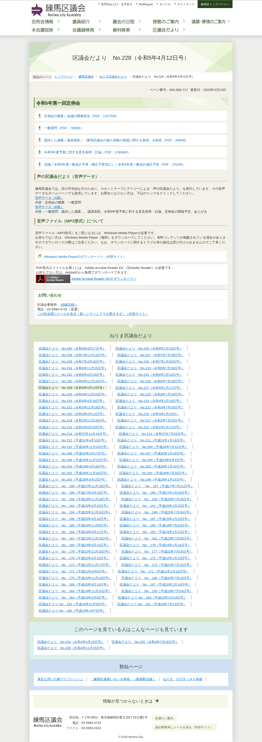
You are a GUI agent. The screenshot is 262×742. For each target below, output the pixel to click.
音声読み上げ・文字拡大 (116, 4)
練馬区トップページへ (215, 4)
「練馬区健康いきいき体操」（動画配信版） (123, 679)
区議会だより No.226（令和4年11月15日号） (71, 648)
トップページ (63, 76)
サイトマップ (185, 4)
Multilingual (146, 4)
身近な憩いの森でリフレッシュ (60, 679)
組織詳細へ (69, 304)
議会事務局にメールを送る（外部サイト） (184, 727)
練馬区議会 (86, 76)
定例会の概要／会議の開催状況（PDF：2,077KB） (81, 116)
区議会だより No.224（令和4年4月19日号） (70, 642)
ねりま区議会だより (113, 76)
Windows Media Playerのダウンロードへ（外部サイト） (85, 256)
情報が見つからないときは (128, 701)
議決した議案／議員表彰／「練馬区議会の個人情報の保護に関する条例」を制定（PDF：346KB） (116, 140)
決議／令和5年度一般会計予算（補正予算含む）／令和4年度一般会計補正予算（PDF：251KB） (114, 164)
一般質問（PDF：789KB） (63, 128)
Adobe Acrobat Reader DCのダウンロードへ (86, 278)
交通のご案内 (164, 718)
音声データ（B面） (49, 207)
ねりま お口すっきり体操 (182, 679)
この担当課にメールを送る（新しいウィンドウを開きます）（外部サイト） (93, 314)
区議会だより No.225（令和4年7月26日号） (145, 642)
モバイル (165, 4)
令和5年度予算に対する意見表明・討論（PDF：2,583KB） (87, 152)
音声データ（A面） (49, 198)
